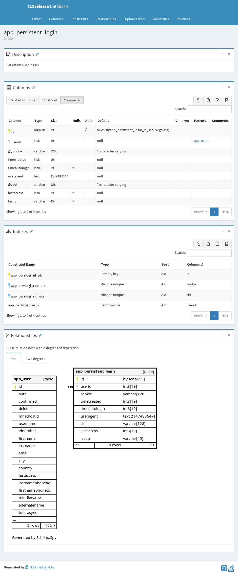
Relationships (105, 19)
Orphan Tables (135, 19)
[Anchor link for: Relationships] (39, 335)
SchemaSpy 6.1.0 (39, 567)
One (13, 358)
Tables (38, 18)
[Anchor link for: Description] (36, 54)
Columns (56, 19)
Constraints (79, 19)
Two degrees (35, 358)
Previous (200, 212)
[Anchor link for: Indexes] (30, 231)
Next (225, 212)
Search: (203, 109)
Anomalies (161, 19)
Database (48, 6)
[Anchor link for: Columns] (32, 87)
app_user (200, 140)
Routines (183, 19)
